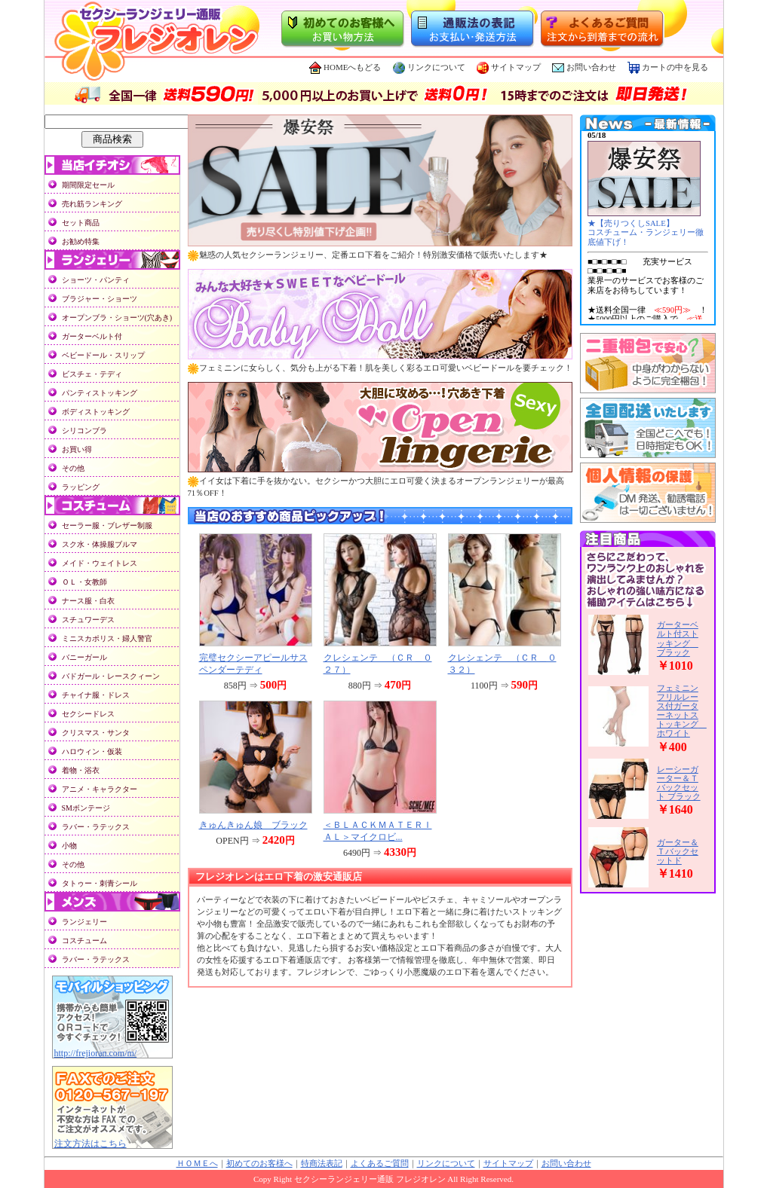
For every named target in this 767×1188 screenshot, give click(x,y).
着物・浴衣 (81, 770)
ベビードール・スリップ (103, 355)
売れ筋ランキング (92, 204)
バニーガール (84, 657)
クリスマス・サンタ (96, 732)
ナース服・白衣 (88, 601)
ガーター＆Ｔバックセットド (677, 851)
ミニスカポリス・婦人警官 (107, 638)
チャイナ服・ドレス (96, 695)
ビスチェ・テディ (92, 374)
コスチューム (84, 940)
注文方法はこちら (90, 1143)
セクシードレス (88, 714)
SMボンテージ (86, 808)
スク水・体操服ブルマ (99, 544)
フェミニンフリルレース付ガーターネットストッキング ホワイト (682, 710)
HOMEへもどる (345, 67)
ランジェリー (84, 922)
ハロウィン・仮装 (92, 751)
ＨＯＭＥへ (197, 1163)
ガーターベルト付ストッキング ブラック (677, 638)
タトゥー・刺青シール (99, 883)
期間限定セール (88, 185)
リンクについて (429, 67)
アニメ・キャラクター (99, 789)
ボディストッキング (96, 412)
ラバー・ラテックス (96, 827)
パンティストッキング (99, 393)
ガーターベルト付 (92, 336)
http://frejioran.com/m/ (95, 1053)
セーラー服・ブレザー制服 (107, 525)
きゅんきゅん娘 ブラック (253, 825)
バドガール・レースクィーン (111, 676)
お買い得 (77, 449)
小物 (69, 845)
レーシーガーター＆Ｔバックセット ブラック (679, 783)
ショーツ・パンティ (96, 280)
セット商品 (81, 222)
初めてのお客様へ (259, 1163)
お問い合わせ (591, 67)
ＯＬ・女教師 (84, 582)
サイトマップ (509, 67)
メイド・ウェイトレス (99, 563)
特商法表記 (321, 1163)
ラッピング (81, 487)
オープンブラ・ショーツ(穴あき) (117, 317)
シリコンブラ (84, 430)
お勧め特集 (81, 241)
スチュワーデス (88, 619)
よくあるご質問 (380, 1163)
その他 (73, 468)
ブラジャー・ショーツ (99, 299)
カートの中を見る (667, 67)
